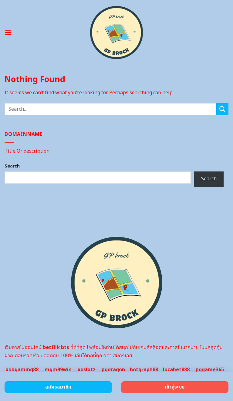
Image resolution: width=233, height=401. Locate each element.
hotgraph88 (144, 369)
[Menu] (8, 32)
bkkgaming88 (22, 369)
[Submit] (222, 109)
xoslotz (87, 369)
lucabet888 (176, 369)
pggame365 (210, 369)
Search (12, 166)
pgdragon (113, 369)
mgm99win (58, 369)
